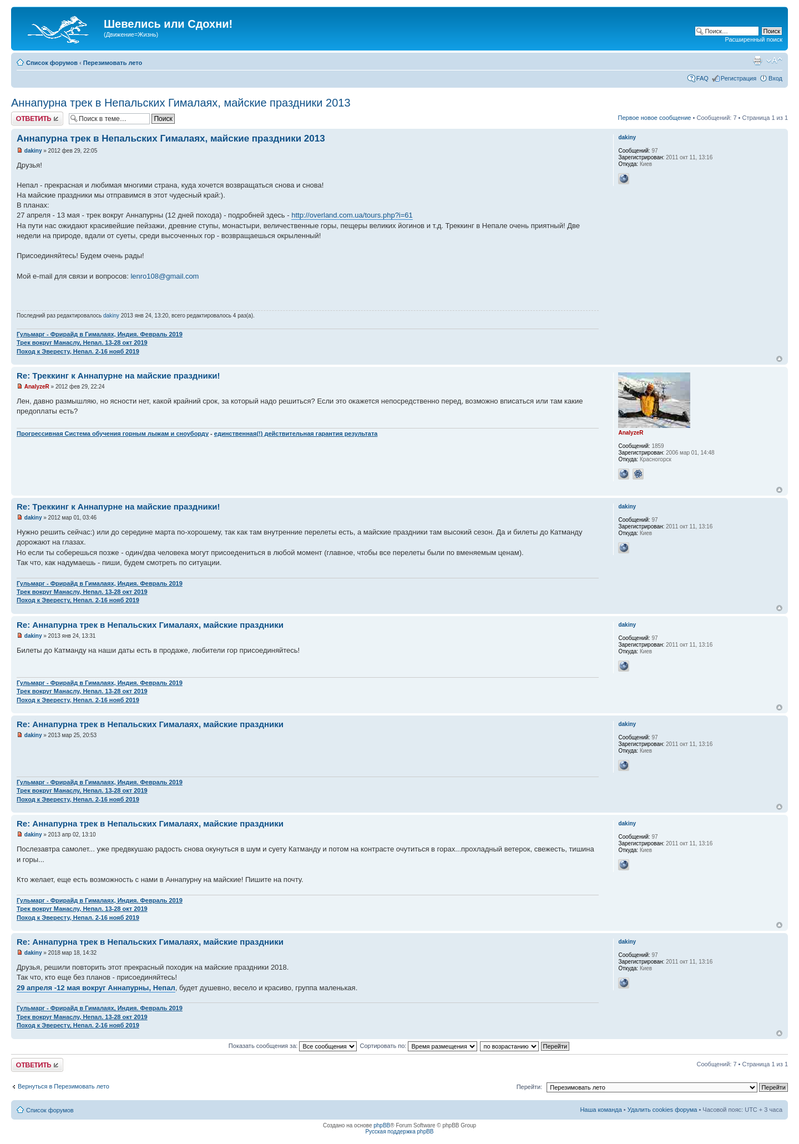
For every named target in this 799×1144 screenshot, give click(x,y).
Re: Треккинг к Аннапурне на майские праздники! (118, 375)
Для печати (757, 60)
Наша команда (600, 1109)
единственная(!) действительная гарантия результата (296, 433)
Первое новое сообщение (654, 117)
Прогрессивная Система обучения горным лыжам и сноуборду (113, 433)
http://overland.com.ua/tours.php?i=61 (352, 215)
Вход (775, 78)
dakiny (33, 151)
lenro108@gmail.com (164, 276)
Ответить (37, 118)
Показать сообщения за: (293, 1045)
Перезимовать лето (113, 62)
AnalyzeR (36, 387)
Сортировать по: (418, 1045)
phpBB (381, 1125)
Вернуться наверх (779, 359)
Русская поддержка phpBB (399, 1131)
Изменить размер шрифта (774, 60)
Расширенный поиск (753, 39)
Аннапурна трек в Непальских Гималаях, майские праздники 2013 (181, 103)
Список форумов (52, 62)
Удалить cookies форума (662, 1109)
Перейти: (530, 1086)
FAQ (702, 78)
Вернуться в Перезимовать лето (63, 1086)
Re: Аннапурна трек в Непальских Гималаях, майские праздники (150, 624)
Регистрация (738, 78)
